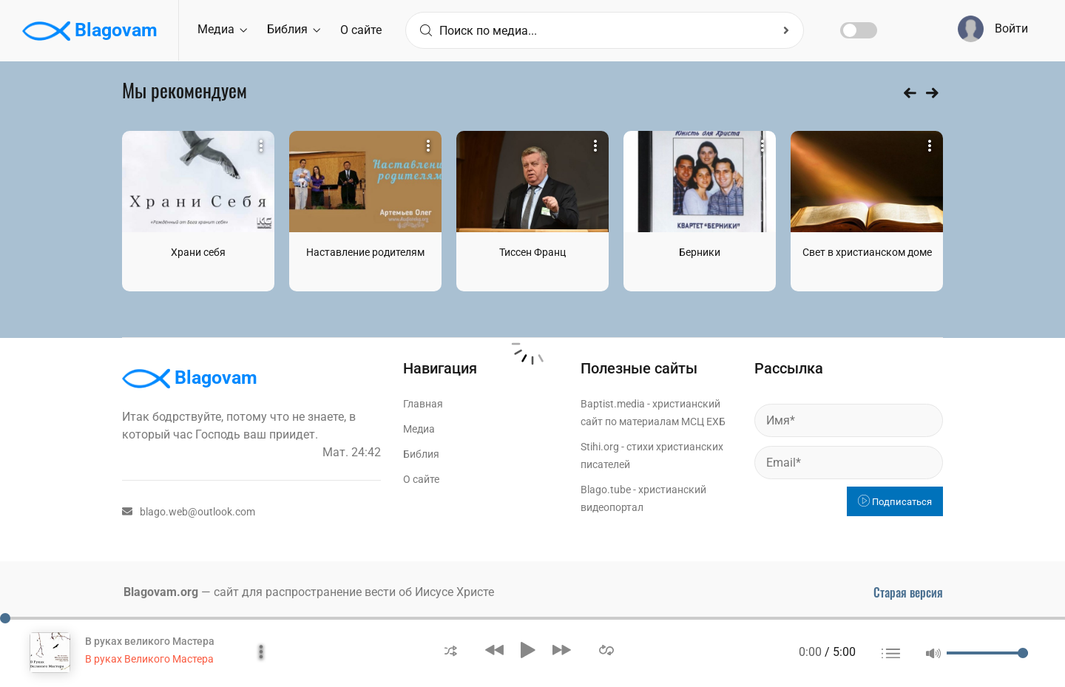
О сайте (361, 30)
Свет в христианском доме (867, 252)
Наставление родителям (365, 252)
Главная (423, 404)
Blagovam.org (161, 592)
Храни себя (198, 252)
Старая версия (908, 592)
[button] (450, 649)
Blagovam (90, 31)
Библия (293, 29)
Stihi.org (600, 447)
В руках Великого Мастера (149, 659)
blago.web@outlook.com (188, 512)
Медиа (222, 29)
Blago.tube (606, 489)
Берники (699, 252)
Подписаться (895, 501)
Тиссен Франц (532, 252)
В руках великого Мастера (149, 641)
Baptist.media (613, 404)
